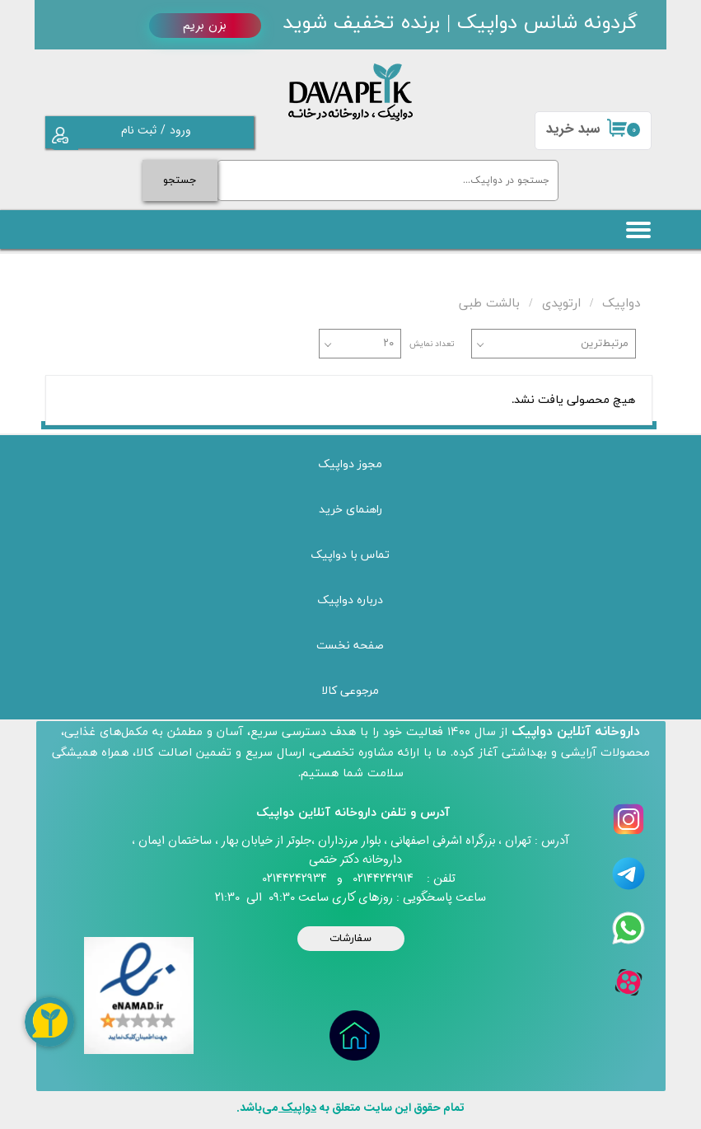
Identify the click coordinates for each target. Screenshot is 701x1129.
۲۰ (388, 343)
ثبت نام (139, 130)
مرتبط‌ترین (605, 343)
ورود (180, 130)
